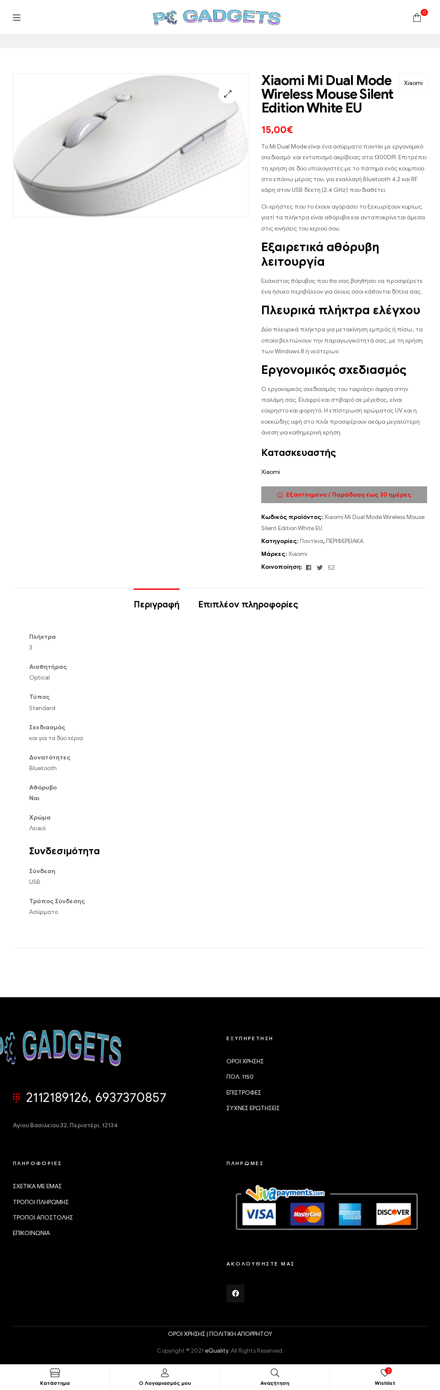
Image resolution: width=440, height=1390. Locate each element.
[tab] (157, 601)
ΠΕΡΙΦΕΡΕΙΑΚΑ (345, 541)
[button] (228, 93)
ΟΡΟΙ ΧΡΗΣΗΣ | (188, 1334)
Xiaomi (413, 83)
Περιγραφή (157, 604)
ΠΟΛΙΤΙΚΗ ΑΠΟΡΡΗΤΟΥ (240, 1334)
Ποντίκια (311, 541)
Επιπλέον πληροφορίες (248, 604)
